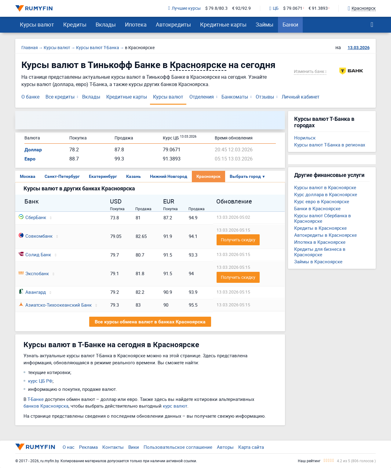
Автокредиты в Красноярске (325, 235)
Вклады (106, 24)
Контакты (113, 447)
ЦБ (274, 8)
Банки (290, 24)
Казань (133, 176)
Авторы (225, 447)
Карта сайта (251, 447)
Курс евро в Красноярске (321, 201)
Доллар (33, 150)
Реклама (88, 447)
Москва (27, 176)
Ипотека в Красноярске (319, 242)
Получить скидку (238, 240)
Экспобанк (34, 273)
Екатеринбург (103, 176)
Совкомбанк (36, 236)
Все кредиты (60, 96)
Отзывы (265, 96)
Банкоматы (234, 96)
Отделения (201, 96)
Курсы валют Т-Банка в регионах (329, 144)
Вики (133, 447)
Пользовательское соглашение (178, 447)
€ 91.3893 (318, 8)
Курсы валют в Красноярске (325, 187)
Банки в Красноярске (317, 208)
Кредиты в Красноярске (320, 228)
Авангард (32, 292)
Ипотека (136, 24)
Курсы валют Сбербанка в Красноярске (322, 218)
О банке (30, 96)
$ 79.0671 (292, 8)
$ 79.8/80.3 (216, 8)
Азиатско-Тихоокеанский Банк (55, 305)
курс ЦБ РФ (40, 381)
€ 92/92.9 (241, 8)
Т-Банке (35, 399)
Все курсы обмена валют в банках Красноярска (150, 322)
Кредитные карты (223, 24)
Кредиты (74, 24)
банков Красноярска (46, 406)
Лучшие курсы (184, 8)
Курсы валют (37, 24)
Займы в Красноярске (318, 261)
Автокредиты (173, 24)
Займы (264, 24)
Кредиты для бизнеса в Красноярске (319, 251)
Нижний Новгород (168, 176)
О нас (69, 447)
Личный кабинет (301, 96)
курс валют (175, 406)
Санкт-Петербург (62, 176)
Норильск (305, 137)
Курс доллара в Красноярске (325, 194)
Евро (29, 159)
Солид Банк (35, 254)
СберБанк (32, 217)
